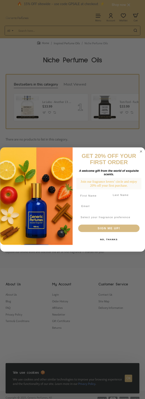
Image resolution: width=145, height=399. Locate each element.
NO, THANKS (109, 239)
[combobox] (108, 217)
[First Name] (92, 195)
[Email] (108, 206)
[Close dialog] (141, 151)
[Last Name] (124, 195)
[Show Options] (136, 217)
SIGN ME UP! (109, 228)
